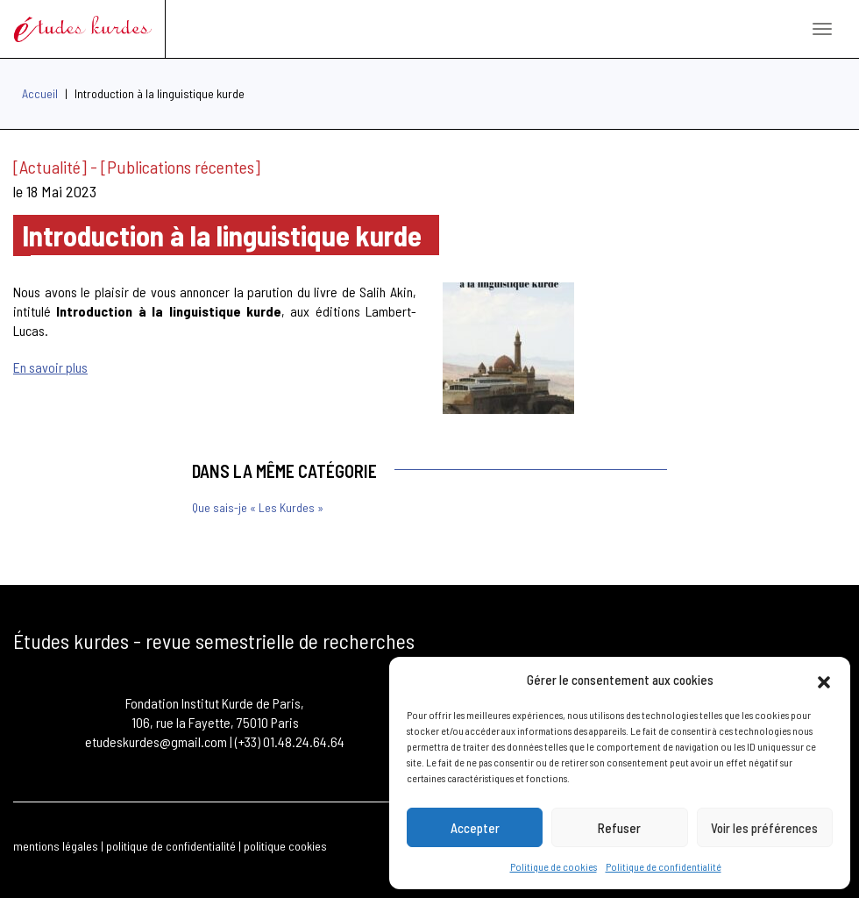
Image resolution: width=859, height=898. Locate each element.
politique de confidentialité (171, 845)
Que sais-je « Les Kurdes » (257, 507)
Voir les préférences (764, 828)
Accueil (40, 93)
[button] (824, 679)
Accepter (475, 828)
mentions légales (55, 845)
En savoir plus (50, 367)
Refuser (619, 828)
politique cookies (285, 845)
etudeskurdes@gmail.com (156, 741)
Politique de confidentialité (663, 866)
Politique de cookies (553, 866)
